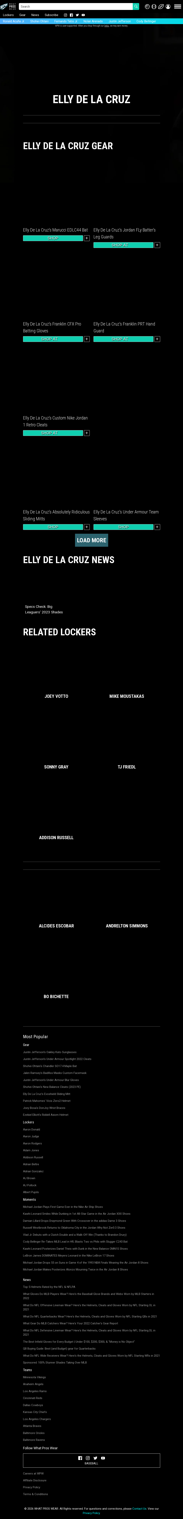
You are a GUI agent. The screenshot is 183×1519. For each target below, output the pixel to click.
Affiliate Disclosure (34, 1480)
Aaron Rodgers (32, 1143)
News (35, 15)
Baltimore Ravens (34, 1440)
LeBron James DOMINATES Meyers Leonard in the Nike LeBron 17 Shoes (68, 1255)
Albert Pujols (31, 1192)
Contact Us (139, 1508)
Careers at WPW (33, 1473)
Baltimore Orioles (34, 1433)
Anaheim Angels (33, 1384)
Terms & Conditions (35, 1494)
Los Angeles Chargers (37, 1419)
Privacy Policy (31, 1487)
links (106, 25)
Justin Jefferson (120, 21)
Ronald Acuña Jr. (14, 21)
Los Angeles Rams (35, 1391)
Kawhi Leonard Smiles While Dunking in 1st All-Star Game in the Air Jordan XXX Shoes (76, 1213)
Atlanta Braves (32, 1426)
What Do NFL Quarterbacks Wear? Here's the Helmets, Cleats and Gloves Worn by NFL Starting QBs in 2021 (90, 1316)
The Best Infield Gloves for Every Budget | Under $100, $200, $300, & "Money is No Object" (79, 1341)
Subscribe (51, 15)
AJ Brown (29, 1178)
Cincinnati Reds (32, 1398)
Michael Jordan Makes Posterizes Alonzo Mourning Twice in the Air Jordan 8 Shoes (75, 1269)
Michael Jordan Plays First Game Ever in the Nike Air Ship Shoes (63, 1207)
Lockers (8, 15)
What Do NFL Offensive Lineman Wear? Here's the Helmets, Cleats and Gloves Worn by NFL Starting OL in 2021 (89, 1307)
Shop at (123, 245)
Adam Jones (31, 1150)
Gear (22, 15)
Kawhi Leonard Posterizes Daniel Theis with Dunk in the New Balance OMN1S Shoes (75, 1248)
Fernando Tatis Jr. (66, 21)
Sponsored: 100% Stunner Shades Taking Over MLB (55, 1362)
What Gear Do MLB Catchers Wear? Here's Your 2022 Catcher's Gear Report (70, 1323)
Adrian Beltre (31, 1164)
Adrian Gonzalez (33, 1171)
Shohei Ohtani (39, 21)
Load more (91, 540)
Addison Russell (33, 1157)
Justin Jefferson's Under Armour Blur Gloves (51, 1080)
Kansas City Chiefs (35, 1412)
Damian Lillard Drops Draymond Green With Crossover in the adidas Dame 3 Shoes (74, 1221)
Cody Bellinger (146, 21)
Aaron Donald (31, 1129)
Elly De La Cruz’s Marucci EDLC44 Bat (55, 230)
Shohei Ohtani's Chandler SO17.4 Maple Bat (50, 1066)
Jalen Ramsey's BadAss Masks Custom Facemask (54, 1073)
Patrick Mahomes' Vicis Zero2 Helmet (46, 1101)
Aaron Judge (31, 1136)
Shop (53, 238)
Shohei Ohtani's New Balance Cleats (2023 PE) (52, 1087)
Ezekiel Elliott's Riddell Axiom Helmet (45, 1115)
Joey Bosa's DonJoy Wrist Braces (44, 1108)
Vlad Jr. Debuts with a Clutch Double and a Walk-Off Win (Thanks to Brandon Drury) (75, 1234)
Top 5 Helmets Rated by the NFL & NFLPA (49, 1287)
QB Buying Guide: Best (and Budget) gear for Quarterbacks (59, 1348)
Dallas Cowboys (33, 1405)
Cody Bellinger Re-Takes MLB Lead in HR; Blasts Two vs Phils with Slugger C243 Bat (75, 1241)
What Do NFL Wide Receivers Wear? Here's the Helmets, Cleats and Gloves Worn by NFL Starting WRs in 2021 (91, 1355)
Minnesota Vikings (34, 1377)
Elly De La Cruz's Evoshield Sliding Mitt (46, 1094)
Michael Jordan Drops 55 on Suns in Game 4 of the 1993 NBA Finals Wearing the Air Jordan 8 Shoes (85, 1262)
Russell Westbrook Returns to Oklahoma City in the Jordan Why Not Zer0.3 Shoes (74, 1227)
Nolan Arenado (93, 21)
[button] (168, 6)
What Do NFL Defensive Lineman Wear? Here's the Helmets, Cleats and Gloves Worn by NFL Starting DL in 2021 (89, 1333)
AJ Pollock (29, 1185)
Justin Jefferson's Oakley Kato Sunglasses (50, 1052)
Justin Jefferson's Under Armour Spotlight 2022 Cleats (57, 1059)
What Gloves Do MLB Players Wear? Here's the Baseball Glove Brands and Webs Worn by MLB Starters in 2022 (88, 1296)
